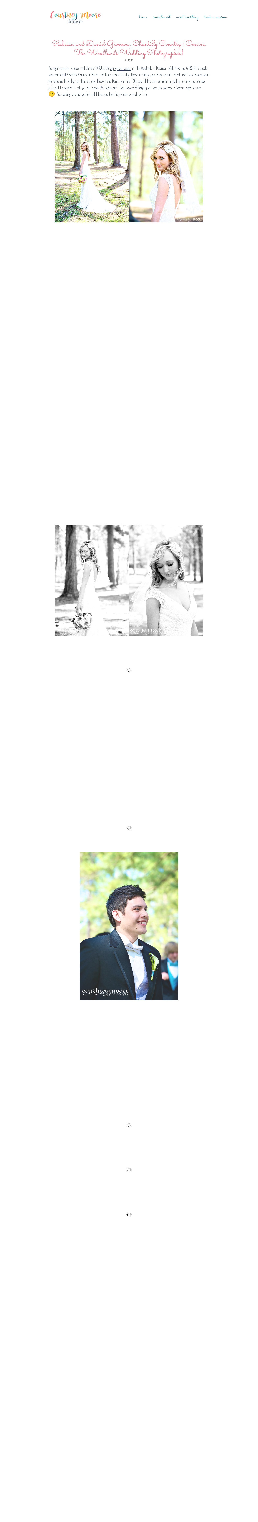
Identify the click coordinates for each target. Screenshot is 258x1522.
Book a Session (215, 17)
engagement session (120, 68)
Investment (162, 17)
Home (143, 17)
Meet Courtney (187, 17)
